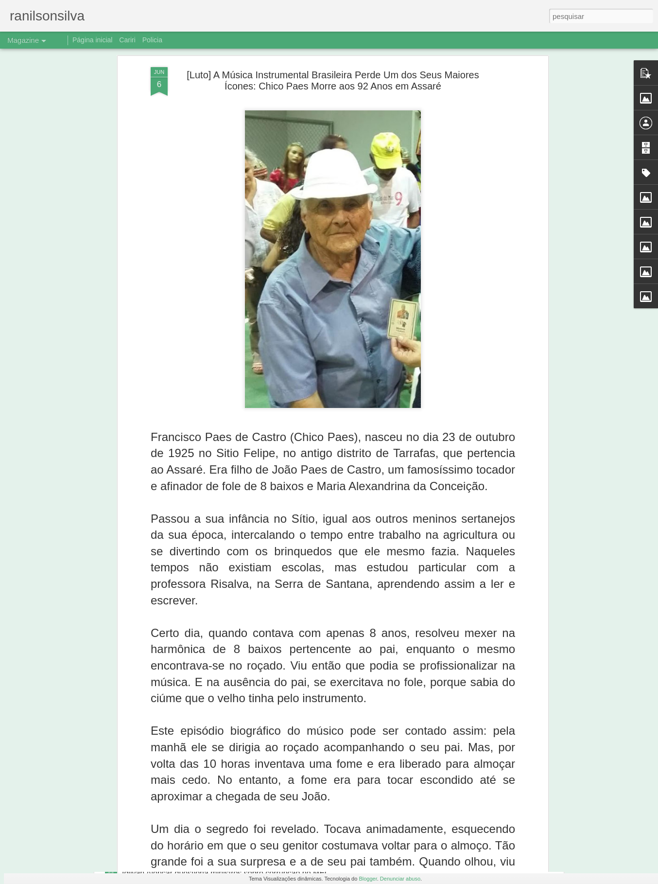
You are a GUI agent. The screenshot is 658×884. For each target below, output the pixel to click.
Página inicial (92, 40)
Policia (152, 40)
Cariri (127, 40)
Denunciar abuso (400, 879)
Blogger (368, 879)
